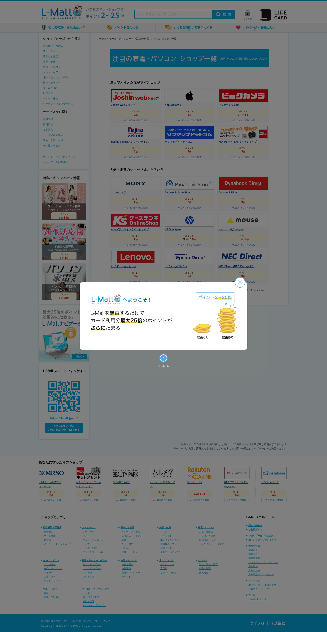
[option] (163, 316)
